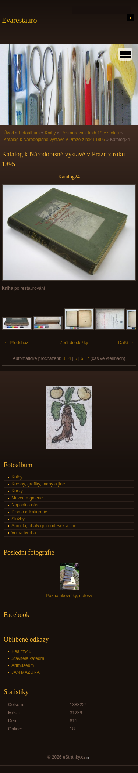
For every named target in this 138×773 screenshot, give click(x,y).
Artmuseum (22, 665)
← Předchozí (16, 342)
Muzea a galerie (27, 498)
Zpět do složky (74, 342)
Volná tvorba (23, 532)
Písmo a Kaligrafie (29, 511)
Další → (126, 342)
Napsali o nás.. (25, 504)
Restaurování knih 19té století (90, 133)
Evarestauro (19, 20)
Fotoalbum (29, 133)
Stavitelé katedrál (28, 658)
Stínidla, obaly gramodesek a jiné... (45, 525)
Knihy (50, 133)
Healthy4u (21, 651)
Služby (18, 518)
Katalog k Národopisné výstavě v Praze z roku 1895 (54, 139)
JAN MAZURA (25, 672)
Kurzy (17, 491)
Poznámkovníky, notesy (69, 595)
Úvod (9, 133)
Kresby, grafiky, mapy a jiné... (40, 484)
